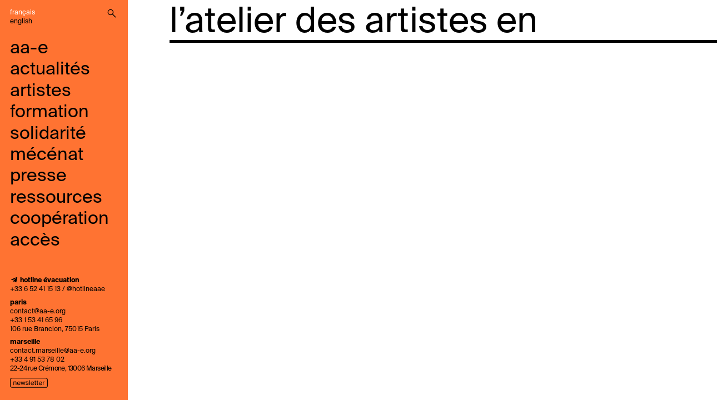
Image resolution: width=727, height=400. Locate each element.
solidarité (48, 134)
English (21, 21)
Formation (49, 112)
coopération (59, 219)
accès (35, 240)
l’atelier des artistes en (353, 22)
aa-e (29, 48)
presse (38, 176)
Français (22, 12)
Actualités (50, 69)
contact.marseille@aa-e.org (53, 351)
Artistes (40, 91)
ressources (56, 198)
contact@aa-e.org (38, 311)
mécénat (46, 155)
